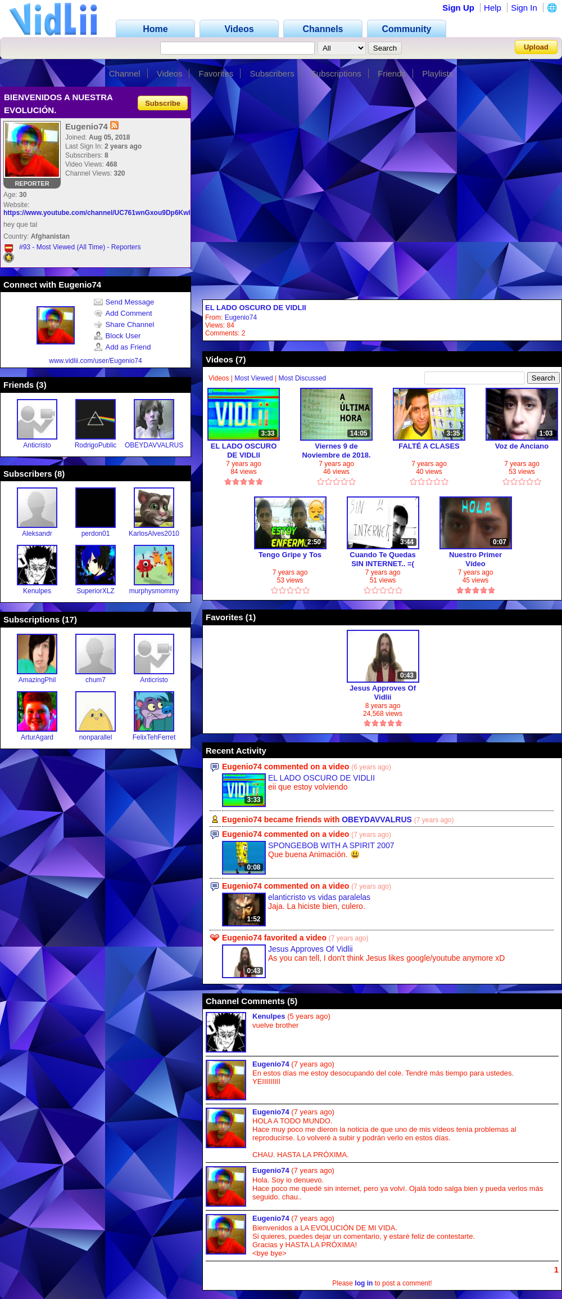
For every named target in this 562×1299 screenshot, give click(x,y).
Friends (392, 73)
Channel (124, 73)
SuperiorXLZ (95, 591)
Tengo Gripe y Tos (290, 554)
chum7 (95, 680)
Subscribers (272, 73)
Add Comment (123, 313)
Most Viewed (253, 378)
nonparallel (95, 737)
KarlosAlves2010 (154, 533)
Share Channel (124, 324)
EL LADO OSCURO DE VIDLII (255, 307)
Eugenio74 (241, 317)
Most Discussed (303, 378)
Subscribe (162, 102)
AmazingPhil (37, 680)
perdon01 (95, 533)
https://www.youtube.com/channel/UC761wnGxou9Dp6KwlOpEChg (110, 213)
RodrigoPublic (96, 445)
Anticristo (37, 445)
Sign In (524, 7)
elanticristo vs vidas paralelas (319, 897)
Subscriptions (336, 73)
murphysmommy (154, 591)
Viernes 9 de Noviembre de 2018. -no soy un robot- (336, 450)
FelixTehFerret (154, 737)
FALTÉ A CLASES (429, 446)
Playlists (437, 73)
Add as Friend (122, 347)
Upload (536, 47)
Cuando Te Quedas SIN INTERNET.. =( (383, 559)
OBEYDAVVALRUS (154, 445)
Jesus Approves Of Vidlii (383, 692)
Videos (170, 73)
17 (69, 619)
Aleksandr (37, 533)
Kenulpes (37, 591)
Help (492, 7)
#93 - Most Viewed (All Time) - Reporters (80, 247)
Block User (117, 336)
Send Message (124, 302)
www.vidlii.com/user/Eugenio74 (95, 361)
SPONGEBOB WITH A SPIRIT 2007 (331, 845)
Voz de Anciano (522, 446)
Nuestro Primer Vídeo (475, 559)
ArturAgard (37, 737)
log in (364, 1283)
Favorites (216, 73)
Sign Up (458, 7)
